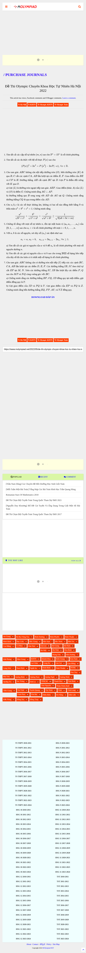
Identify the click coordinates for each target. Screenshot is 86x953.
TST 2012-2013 (63, 886)
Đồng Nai (20, 699)
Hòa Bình (68, 650)
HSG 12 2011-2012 (23, 881)
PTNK (73, 668)
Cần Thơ (31, 646)
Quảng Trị (7, 682)
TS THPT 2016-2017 (23, 772)
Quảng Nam (34, 677)
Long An (47, 663)
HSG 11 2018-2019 (62, 848)
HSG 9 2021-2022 (63, 796)
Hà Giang (55, 646)
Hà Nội (43, 650)
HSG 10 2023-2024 (23, 872)
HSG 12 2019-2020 (23, 920)
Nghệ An (33, 668)
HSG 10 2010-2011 (23, 810)
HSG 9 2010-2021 (63, 743)
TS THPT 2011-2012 (23, 748)
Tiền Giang (7, 691)
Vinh (60, 690)
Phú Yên (6, 677)
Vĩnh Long (71, 690)
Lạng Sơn (7, 668)
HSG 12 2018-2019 (23, 915)
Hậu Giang (21, 659)
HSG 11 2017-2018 (62, 843)
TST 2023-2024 (63, 939)
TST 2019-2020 (63, 920)
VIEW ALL (76, 560)
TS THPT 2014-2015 (23, 762)
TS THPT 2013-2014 (23, 757)
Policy (49, 944)
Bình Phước (54, 637)
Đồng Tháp (34, 699)
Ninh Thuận (60, 668)
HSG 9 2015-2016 (63, 767)
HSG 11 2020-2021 (62, 858)
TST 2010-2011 (63, 877)
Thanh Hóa (58, 681)
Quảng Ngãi (49, 677)
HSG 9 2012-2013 (63, 753)
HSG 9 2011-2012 (63, 748)
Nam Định (20, 668)
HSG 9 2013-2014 (63, 757)
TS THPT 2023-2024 (23, 805)
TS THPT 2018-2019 (23, 781)
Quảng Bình (20, 677)
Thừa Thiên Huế (63, 686)
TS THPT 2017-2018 (23, 776)
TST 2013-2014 (63, 891)
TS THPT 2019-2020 (23, 786)
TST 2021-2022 (63, 929)
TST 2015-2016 (63, 901)
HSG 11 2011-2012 (62, 815)
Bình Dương (39, 637)
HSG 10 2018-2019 (23, 848)
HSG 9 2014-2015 (63, 762)
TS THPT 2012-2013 (23, 753)
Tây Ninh (48, 690)
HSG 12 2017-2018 (23, 910)
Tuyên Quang (35, 690)
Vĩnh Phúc (21, 694)
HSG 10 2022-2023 (23, 867)
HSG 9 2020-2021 (63, 791)
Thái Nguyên (46, 686)
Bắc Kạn (46, 642)
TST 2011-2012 (63, 881)
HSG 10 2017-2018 (23, 843)
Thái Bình (71, 681)
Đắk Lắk (72, 695)
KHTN (33, 659)
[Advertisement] (43, 29)
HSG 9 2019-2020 (63, 786)
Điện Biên (47, 695)
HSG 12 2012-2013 (23, 886)
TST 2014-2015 (63, 896)
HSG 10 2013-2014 (23, 824)
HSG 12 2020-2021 (23, 924)
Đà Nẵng (59, 695)
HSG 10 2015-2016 (23, 834)
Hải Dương (70, 655)
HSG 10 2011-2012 (23, 815)
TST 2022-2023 (63, 934)
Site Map (56, 944)
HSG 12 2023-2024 (23, 939)
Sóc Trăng (20, 681)
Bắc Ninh (58, 642)
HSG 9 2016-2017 (63, 772)
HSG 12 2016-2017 (23, 905)
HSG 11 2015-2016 (62, 834)
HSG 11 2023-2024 (62, 872)
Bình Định (7, 642)
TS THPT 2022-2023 (23, 800)
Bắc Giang (33, 642)
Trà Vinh (21, 690)
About (29, 944)
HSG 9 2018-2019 (63, 781)
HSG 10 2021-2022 (23, 862)
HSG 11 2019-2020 (62, 853)
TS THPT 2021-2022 (23, 796)
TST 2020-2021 (63, 924)
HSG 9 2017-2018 (63, 776)
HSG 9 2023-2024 (63, 805)
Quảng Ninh (64, 677)
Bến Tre (71, 642)
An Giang (6, 636)
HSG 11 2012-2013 (62, 819)
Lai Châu (34, 663)
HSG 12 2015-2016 (23, 901)
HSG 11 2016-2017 (62, 839)
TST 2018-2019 (63, 915)
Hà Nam (67, 646)
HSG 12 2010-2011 (23, 877)
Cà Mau (19, 646)
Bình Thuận (69, 637)
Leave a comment (69, 98)
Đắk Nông (7, 699)
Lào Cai (59, 663)
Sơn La (33, 682)
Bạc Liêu (20, 642)
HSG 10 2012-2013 (23, 819)
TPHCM (44, 681)
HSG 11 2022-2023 (62, 867)
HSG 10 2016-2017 (23, 839)
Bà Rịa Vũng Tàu (22, 637)
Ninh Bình (46, 668)
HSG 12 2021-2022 (23, 929)
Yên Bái (34, 694)
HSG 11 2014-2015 (62, 829)
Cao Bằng (7, 646)
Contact (35, 944)
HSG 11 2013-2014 (62, 824)
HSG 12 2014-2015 (23, 896)
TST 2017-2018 (63, 910)
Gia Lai (43, 646)
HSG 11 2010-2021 (62, 810)
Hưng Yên (56, 655)
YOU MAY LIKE (14, 560)
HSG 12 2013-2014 (23, 891)
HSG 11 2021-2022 (62, 862)
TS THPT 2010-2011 (23, 743)
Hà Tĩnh (56, 650)
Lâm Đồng (71, 664)
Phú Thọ (74, 672)
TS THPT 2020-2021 (23, 791)
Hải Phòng (7, 659)
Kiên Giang (60, 659)
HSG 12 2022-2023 (23, 934)
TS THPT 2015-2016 (23, 767)
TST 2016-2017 (63, 905)
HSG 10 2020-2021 (23, 858)
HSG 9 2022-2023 (63, 800)
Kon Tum (73, 659)
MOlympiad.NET (48, 948)
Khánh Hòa (46, 659)
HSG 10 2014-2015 (23, 829)
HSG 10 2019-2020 (23, 853)
